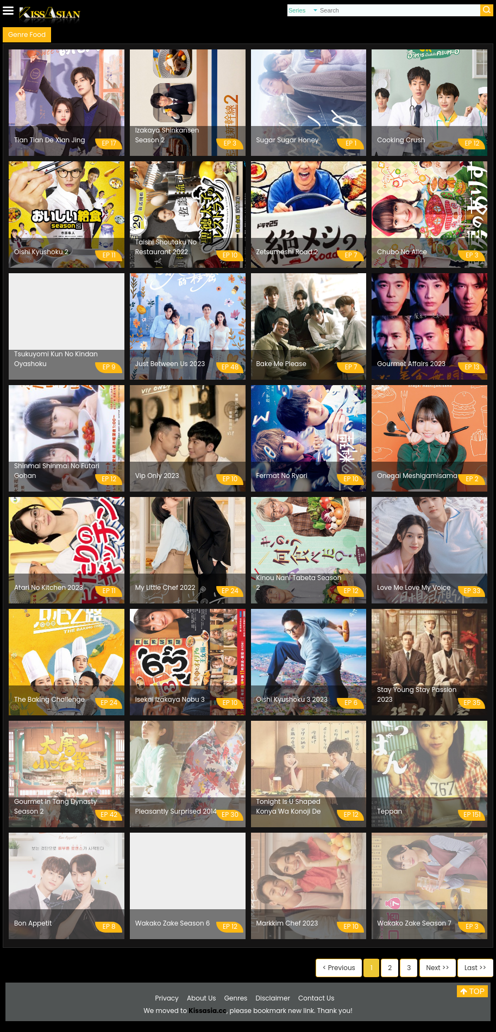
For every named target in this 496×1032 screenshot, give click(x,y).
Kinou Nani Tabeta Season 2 (299, 582)
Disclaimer (273, 998)
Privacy (167, 998)
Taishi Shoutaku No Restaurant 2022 (166, 246)
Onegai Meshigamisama (417, 475)
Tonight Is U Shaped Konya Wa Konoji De (288, 806)
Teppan (389, 811)
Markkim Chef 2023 (287, 923)
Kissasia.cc (208, 1010)
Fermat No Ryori (282, 475)
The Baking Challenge (49, 699)
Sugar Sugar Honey (287, 139)
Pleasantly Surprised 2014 (176, 811)
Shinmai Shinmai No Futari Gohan (56, 470)
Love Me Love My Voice (413, 587)
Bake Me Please (281, 363)
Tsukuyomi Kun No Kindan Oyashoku (56, 358)
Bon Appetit (33, 923)
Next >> (437, 967)
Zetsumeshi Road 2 (287, 251)
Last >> (475, 967)
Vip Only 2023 (157, 475)
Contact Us (316, 998)
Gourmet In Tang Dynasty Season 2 (55, 806)
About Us (201, 998)
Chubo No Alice (402, 251)
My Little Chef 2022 (165, 587)
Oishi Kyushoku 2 (41, 251)
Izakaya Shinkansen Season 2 (167, 134)
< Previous (339, 967)
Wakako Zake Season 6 (172, 923)
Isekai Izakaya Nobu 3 (170, 699)
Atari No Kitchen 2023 (48, 587)
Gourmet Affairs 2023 (411, 363)
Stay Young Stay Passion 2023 (416, 694)
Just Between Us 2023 (170, 363)
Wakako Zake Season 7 (414, 923)
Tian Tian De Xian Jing (49, 139)
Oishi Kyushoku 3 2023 (292, 699)
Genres (236, 998)
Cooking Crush (401, 139)
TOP (472, 991)
